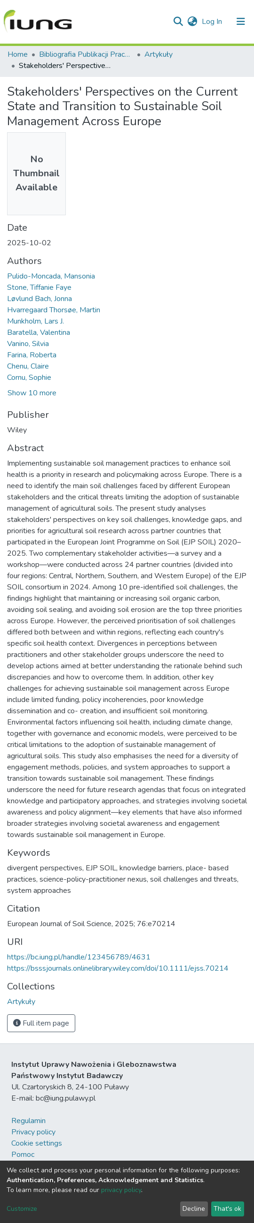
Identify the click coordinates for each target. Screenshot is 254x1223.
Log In (213, 21)
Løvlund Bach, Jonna (39, 299)
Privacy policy (33, 1132)
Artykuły (158, 54)
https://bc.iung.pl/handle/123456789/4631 (79, 957)
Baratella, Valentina (38, 332)
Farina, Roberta (31, 355)
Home (18, 54)
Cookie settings (36, 1143)
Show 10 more (32, 393)
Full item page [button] (41, 1023)
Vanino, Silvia (28, 344)
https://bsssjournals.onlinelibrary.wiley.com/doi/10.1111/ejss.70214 (118, 968)
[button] (192, 21)
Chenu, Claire (28, 366)
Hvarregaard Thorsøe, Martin (53, 310)
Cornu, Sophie (29, 377)
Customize (22, 1208)
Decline (194, 1208)
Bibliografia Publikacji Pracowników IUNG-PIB (86, 54)
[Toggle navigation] (241, 21)
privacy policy (121, 1189)
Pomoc (22, 1154)
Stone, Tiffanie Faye (39, 287)
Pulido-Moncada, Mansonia (51, 276)
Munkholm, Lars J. (35, 321)
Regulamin (28, 1121)
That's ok (227, 1208)
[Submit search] (178, 21)
